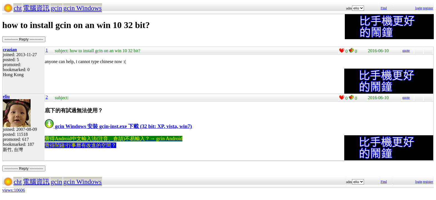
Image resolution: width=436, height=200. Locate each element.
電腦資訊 (36, 8)
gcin (56, 8)
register (428, 8)
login (418, 8)
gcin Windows (82, 8)
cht (18, 8)
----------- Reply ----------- (23, 39)
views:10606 (13, 190)
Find (384, 8)
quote (406, 50)
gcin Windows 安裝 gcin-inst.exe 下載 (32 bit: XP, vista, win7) (118, 126)
